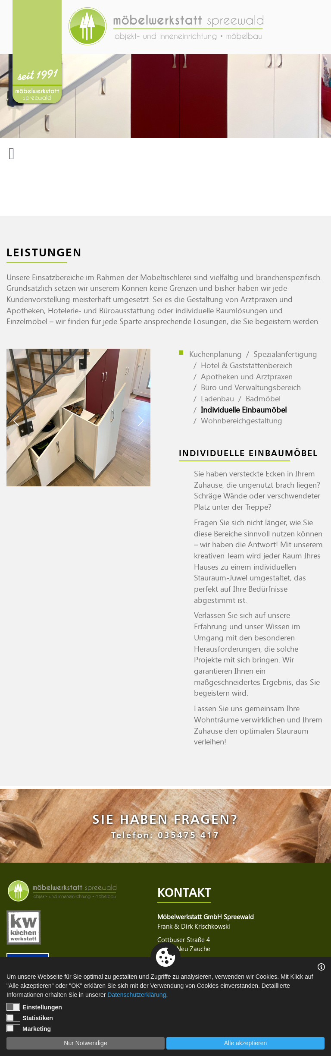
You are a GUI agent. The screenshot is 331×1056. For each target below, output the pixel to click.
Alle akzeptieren (245, 1043)
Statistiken (29, 1017)
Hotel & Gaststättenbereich (247, 365)
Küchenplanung (215, 354)
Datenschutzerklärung (136, 994)
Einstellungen (34, 1007)
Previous (16, 421)
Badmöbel (263, 398)
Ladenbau (217, 398)
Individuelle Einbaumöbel (244, 409)
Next (140, 421)
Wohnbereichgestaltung (241, 420)
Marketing (28, 1028)
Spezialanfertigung (285, 354)
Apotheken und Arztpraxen (247, 376)
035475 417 (189, 834)
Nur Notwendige (85, 1043)
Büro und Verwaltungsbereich (251, 387)
